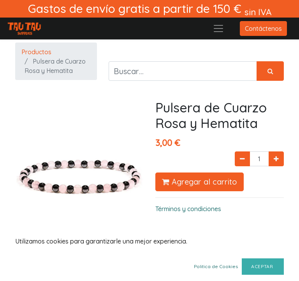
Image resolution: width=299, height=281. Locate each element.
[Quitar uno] (242, 158)
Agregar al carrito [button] (199, 182)
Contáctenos (263, 28)
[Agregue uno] (276, 158)
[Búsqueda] (270, 71)
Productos (36, 52)
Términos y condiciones (188, 209)
